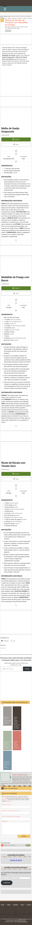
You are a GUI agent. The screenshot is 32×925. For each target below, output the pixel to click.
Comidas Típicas (23, 26)
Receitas (5, 16)
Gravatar (4, 798)
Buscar (28, 845)
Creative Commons (23, 919)
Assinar (27, 669)
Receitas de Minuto (16, 860)
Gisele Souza (10, 26)
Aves (9, 16)
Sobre (8, 904)
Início (1, 16)
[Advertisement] (17, 684)
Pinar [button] (16, 144)
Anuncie (29, 904)
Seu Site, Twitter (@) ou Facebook (11, 816)
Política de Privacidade (22, 921)
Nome (6, 804)
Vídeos (18, 28)
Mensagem (5, 821)
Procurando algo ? (5, 842)
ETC (6, 28)
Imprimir (16, 139)
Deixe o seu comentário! (11, 788)
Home (2, 904)
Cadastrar (6, 883)
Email (11, 810)
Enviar (24, 836)
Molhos (9, 28)
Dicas (22, 904)
